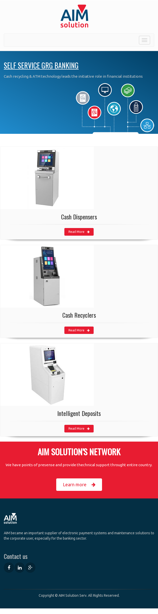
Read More (79, 231)
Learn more (79, 485)
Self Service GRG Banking (41, 65)
